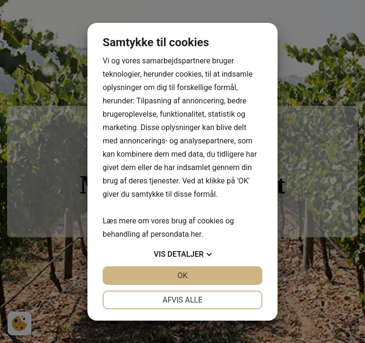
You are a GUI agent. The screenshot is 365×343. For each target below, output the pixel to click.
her (196, 234)
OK (182, 275)
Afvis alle (182, 299)
